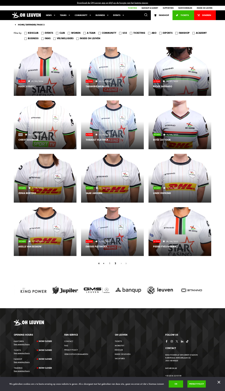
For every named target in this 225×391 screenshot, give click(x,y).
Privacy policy (196, 384)
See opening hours (22, 344)
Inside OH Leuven (204, 8)
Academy (201, 33)
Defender (31, 25)
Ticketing (132, 8)
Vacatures (120, 358)
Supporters (168, 8)
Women (76, 33)
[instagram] (171, 341)
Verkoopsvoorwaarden (76, 354)
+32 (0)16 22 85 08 (173, 375)
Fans (48, 38)
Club (62, 33)
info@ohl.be (171, 368)
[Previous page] (103, 263)
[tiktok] (187, 341)
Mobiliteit (119, 345)
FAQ (66, 345)
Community (81, 15)
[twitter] (177, 341)
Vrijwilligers (65, 38)
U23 (125, 33)
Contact (68, 341)
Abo (154, 33)
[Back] (15, 24)
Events (116, 15)
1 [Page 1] (109, 263)
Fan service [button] (71, 334)
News (49, 15)
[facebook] (166, 341)
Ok (175, 384)
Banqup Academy (150, 8)
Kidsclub (33, 33)
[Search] (146, 15)
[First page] (98, 263)
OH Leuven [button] (121, 334)
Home (21, 25)
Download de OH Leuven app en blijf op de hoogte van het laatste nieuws (112, 2)
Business (100, 15)
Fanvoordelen (185, 8)
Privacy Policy (71, 350)
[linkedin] (182, 341)
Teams (63, 15)
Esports (167, 33)
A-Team (91, 33)
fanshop (184, 33)
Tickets (118, 341)
